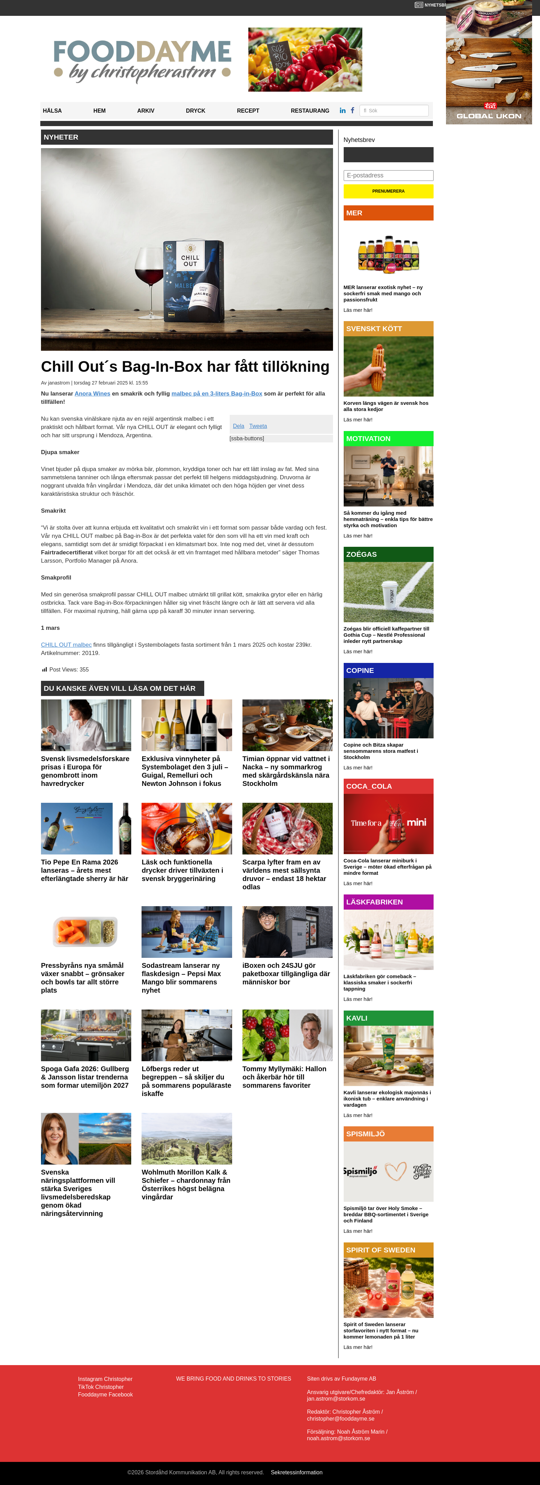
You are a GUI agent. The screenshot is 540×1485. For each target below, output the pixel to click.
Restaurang (310, 111)
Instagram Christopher (105, 1379)
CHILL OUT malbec (66, 645)
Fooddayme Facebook (105, 1394)
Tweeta (258, 426)
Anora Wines (93, 393)
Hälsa (52, 111)
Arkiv (146, 111)
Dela (239, 426)
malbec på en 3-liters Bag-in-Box (217, 393)
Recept (248, 111)
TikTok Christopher (101, 1387)
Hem (99, 111)
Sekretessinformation (296, 1472)
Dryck (195, 111)
